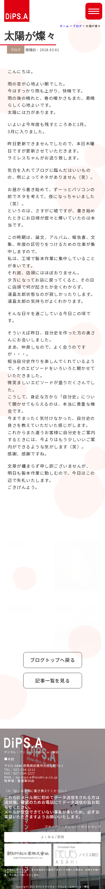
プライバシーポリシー (61, 827)
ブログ (77, 26)
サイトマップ (91, 827)
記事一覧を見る (52, 680)
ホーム (64, 26)
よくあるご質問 (52, 837)
